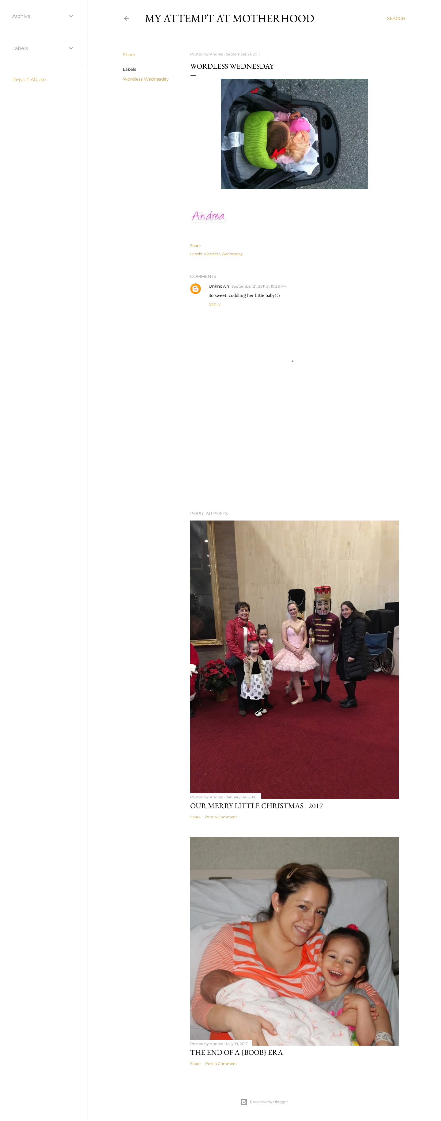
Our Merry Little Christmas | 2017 (256, 805)
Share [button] (129, 54)
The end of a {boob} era (236, 1052)
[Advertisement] (294, 452)
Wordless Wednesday (146, 79)
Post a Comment (221, 817)
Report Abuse (29, 79)
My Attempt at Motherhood (229, 18)
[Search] (396, 18)
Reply (215, 304)
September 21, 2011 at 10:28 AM (259, 286)
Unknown (219, 286)
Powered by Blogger (264, 1102)
